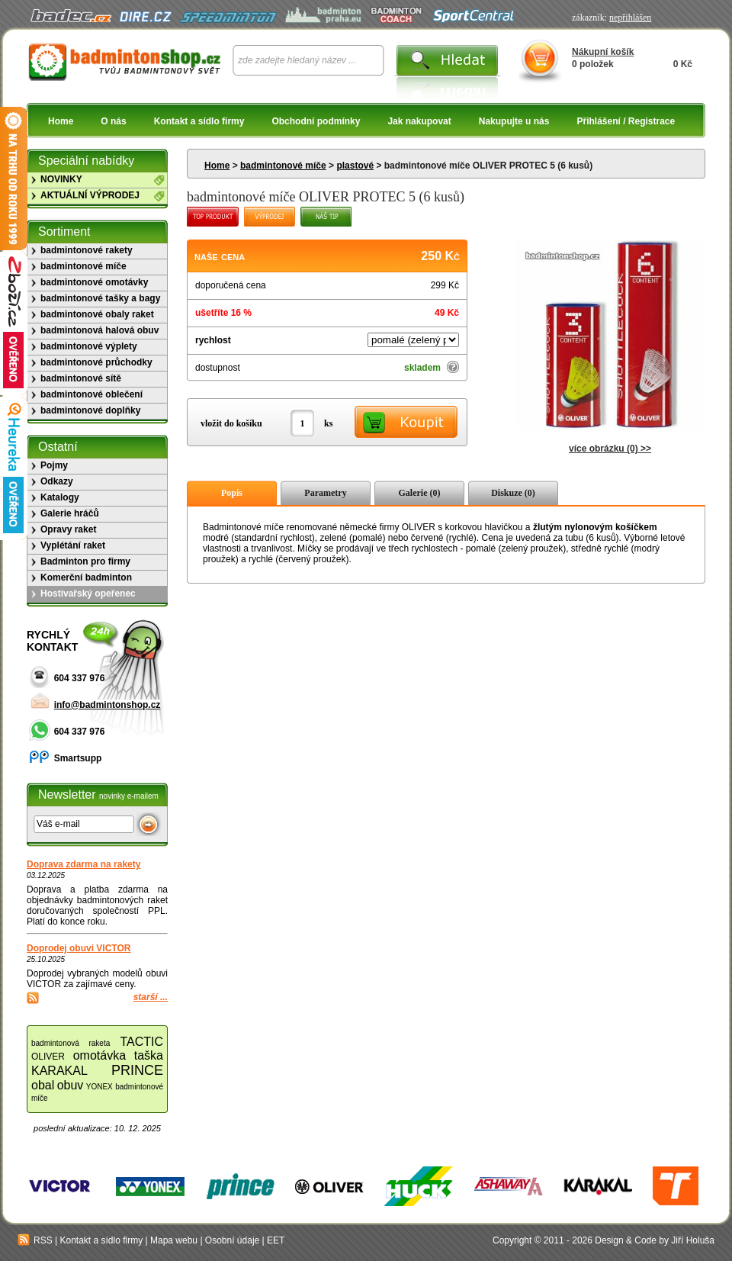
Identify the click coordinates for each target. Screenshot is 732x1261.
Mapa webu (173, 1240)
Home (60, 121)
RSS (35, 1240)
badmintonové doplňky (90, 410)
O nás (113, 121)
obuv (70, 1085)
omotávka (99, 1055)
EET (275, 1240)
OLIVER (48, 1056)
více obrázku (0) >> (610, 448)
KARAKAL (59, 1070)
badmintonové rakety (86, 250)
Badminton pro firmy (85, 561)
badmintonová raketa (70, 1043)
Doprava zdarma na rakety (83, 864)
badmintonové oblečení (91, 394)
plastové (355, 165)
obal (42, 1085)
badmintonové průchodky (96, 362)
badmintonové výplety (88, 346)
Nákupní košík (603, 52)
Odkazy (56, 481)
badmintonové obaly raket (97, 314)
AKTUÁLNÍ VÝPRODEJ (90, 195)
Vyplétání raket (72, 545)
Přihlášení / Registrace (625, 121)
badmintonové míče (283, 165)
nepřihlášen (630, 17)
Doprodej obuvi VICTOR (78, 948)
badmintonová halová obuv (99, 330)
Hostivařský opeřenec (88, 593)
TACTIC (141, 1041)
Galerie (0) (420, 492)
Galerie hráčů (69, 513)
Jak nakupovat (419, 121)
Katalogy (59, 497)
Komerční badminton (86, 577)
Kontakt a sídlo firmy (199, 121)
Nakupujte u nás (514, 121)
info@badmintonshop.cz (107, 705)
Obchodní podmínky (315, 121)
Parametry (325, 492)
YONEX (99, 1086)
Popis (231, 492)
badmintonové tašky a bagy (100, 298)
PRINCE (137, 1070)
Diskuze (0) (513, 492)
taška (148, 1055)
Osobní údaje (232, 1240)
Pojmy (54, 465)
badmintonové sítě (80, 378)
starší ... (150, 997)
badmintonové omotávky (94, 282)
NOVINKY (61, 179)
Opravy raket (68, 529)
